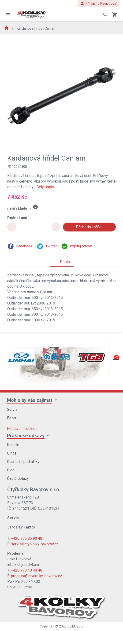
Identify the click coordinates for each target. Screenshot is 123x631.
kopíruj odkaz (76, 246)
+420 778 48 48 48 (26, 570)
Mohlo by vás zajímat (29, 400)
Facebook (19, 246)
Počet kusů (17, 218)
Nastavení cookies (22, 428)
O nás (11, 453)
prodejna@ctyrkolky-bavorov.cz (36, 576)
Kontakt (13, 445)
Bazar (11, 418)
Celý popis (45, 187)
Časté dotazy (18, 478)
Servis (12, 409)
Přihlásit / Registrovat (98, 3)
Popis (61, 262)
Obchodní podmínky (23, 461)
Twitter (47, 246)
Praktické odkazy (26, 435)
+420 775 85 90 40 (26, 538)
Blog (11, 470)
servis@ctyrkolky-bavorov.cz (34, 544)
